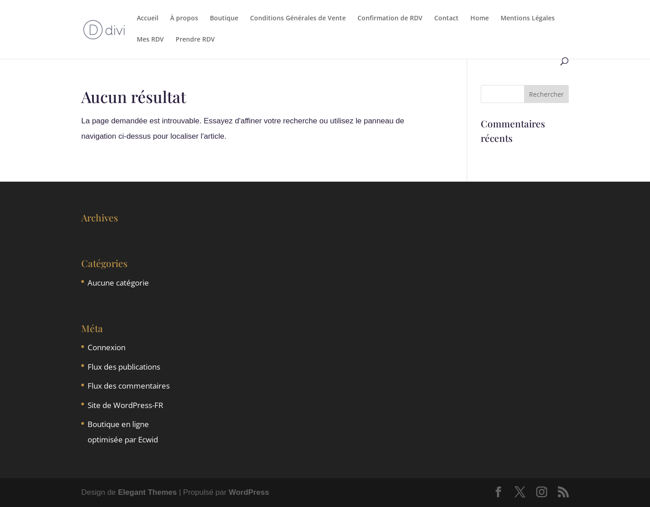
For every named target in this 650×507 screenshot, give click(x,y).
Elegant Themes (147, 492)
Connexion (106, 347)
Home (479, 18)
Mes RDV (150, 39)
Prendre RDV (195, 39)
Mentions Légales (528, 18)
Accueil (147, 18)
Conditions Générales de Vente (298, 18)
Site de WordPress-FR (125, 405)
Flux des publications (124, 366)
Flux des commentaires (129, 385)
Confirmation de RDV (390, 18)
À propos (184, 18)
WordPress (249, 492)
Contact (446, 18)
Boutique (224, 18)
